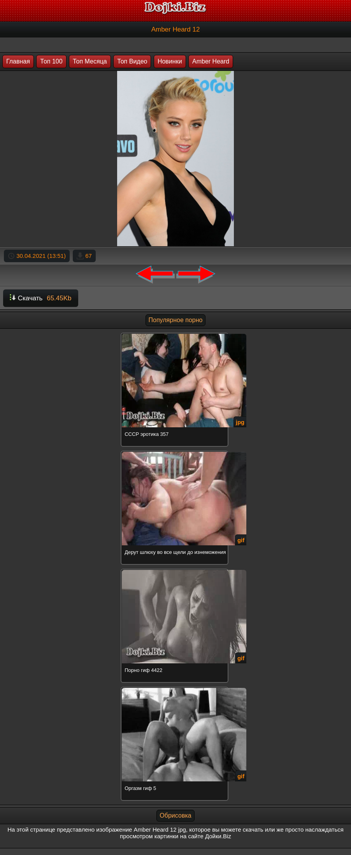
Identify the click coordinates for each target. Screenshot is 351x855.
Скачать (41, 298)
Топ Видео (132, 61)
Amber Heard (210, 61)
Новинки (170, 61)
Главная (18, 61)
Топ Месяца (90, 61)
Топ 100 (51, 61)
